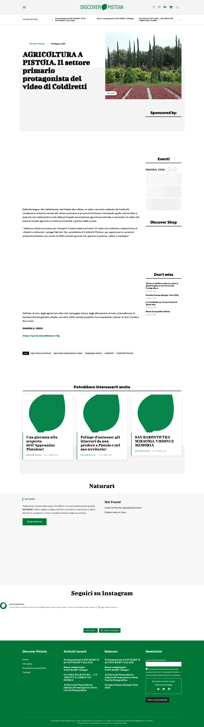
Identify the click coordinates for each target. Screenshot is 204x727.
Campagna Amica (93, 353)
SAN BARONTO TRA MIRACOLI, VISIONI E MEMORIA (154, 441)
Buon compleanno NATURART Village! (115, 18)
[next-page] (180, 20)
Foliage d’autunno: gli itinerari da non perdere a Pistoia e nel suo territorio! (100, 443)
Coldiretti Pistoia (124, 353)
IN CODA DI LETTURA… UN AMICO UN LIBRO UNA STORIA (156, 19)
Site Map (123, 723)
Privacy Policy (82, 723)
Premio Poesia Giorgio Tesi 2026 (162, 295)
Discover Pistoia (37, 43)
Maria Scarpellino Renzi (158, 311)
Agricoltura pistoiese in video (68, 353)
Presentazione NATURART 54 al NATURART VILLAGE (70, 19)
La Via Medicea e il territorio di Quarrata (161, 303)
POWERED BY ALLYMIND (143, 721)
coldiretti (109, 353)
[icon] (170, 8)
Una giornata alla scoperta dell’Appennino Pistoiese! (41, 443)
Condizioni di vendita (110, 723)
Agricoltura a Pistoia (41, 353)
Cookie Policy (94, 723)
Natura (111, 93)
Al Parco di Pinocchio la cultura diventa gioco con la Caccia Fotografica (162, 286)
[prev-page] (52, 20)
